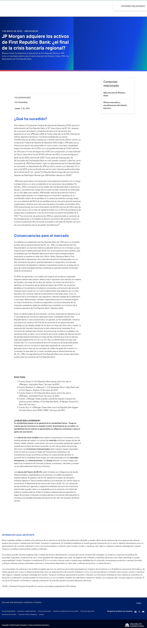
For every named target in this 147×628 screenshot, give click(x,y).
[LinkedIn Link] (135, 611)
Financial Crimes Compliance (27, 614)
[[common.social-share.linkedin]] (20, 508)
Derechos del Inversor (9, 614)
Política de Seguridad (87, 611)
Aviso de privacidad (44, 611)
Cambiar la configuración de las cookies (66, 611)
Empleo (41, 614)
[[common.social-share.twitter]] (24, 508)
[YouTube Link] (143, 611)
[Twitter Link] (139, 611)
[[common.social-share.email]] (27, 508)
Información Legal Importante (26, 611)
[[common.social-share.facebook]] (16, 508)
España (138, 603)
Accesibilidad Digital (8, 611)
